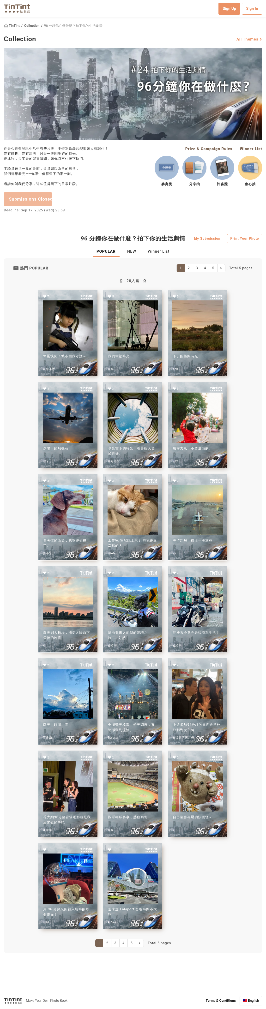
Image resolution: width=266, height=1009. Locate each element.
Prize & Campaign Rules (208, 148)
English (253, 1000)
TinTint (12, 25)
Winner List (251, 148)
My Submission (207, 238)
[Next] (221, 268)
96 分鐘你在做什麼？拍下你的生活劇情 (73, 25)
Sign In (252, 8)
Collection (32, 25)
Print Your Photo (244, 238)
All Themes (249, 39)
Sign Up (229, 8)
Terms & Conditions (221, 1000)
